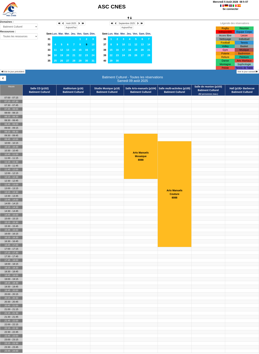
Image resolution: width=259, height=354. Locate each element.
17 (93, 49)
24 (93, 55)
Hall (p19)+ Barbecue (242, 88)
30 (86, 60)
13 (67, 49)
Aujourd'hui (71, 27)
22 (80, 55)
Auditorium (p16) (73, 88)
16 (86, 49)
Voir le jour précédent (12, 71)
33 (49, 49)
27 (67, 60)
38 (104, 49)
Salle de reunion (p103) (208, 86)
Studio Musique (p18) (107, 88)
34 (49, 55)
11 (55, 49)
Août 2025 (71, 23)
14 (73, 49)
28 (73, 60)
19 (61, 55)
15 (80, 49)
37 (104, 44)
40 (104, 60)
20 (67, 55)
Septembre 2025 (127, 23)
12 (61, 49)
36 (104, 39)
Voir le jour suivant (248, 71)
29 (80, 60)
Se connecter (230, 9)
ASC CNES (112, 7)
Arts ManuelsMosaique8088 (141, 156)
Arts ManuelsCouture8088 (174, 194)
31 (49, 39)
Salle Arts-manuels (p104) (140, 88)
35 (49, 60)
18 (55, 55)
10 (93, 44)
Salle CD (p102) (39, 88)
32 (49, 44)
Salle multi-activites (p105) (174, 88)
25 (55, 60)
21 (73, 55)
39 (104, 55)
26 (61, 60)
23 (86, 55)
